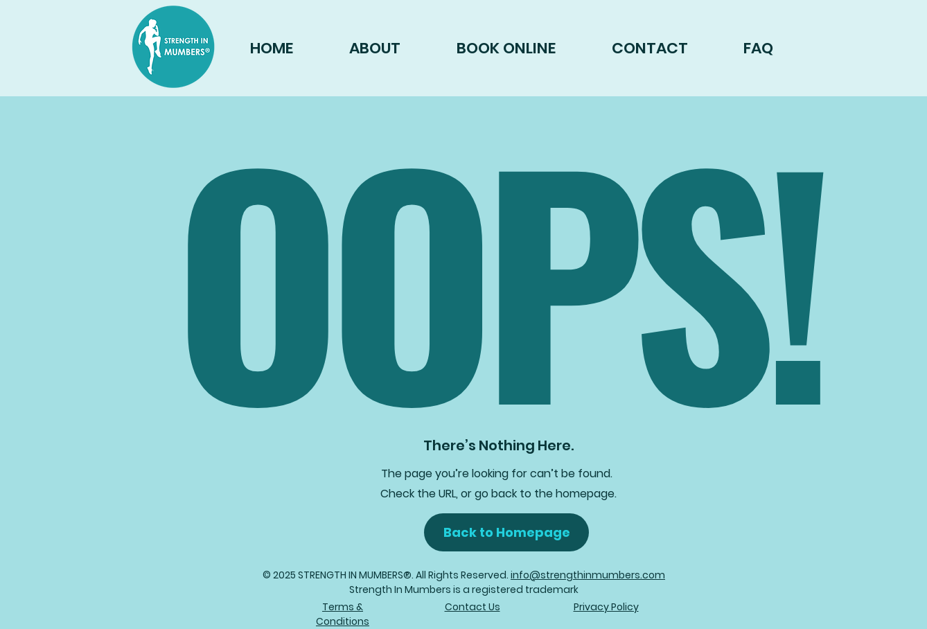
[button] (506, 532)
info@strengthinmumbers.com (588, 575)
